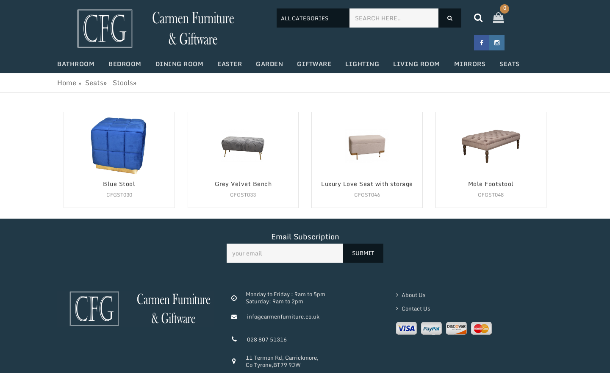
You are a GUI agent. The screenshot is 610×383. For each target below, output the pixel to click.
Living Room (416, 64)
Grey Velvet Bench (243, 184)
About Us (412, 295)
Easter (229, 64)
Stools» (124, 82)
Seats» (96, 82)
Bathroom (75, 64)
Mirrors (470, 64)
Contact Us (415, 308)
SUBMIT (363, 253)
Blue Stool (119, 184)
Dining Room (179, 64)
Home (66, 82)
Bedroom (124, 64)
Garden (269, 64)
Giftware (314, 64)
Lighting (362, 64)
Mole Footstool (491, 184)
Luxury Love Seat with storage (367, 184)
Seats (509, 64)
